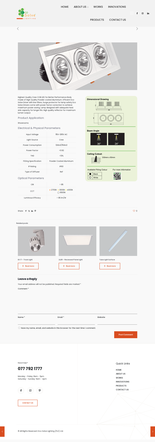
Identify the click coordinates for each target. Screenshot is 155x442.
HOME (118, 369)
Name (21, 316)
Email (61, 316)
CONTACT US (122, 389)
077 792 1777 (30, 368)
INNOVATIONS (122, 381)
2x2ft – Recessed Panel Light (71, 259)
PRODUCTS (121, 385)
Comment (23, 288)
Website (101, 316)
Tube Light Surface (107, 259)
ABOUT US (120, 373)
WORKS (119, 377)
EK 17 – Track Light (25, 259)
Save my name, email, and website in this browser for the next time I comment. (58, 327)
